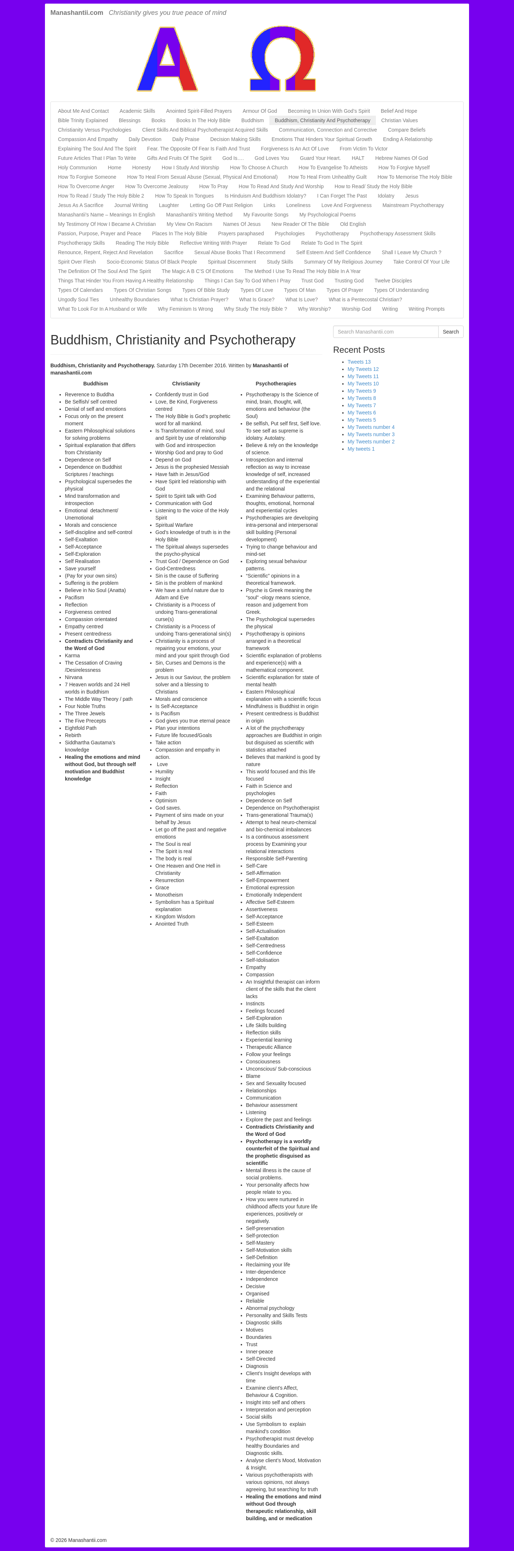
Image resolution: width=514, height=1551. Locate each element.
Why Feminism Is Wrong (185, 309)
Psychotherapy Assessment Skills (398, 233)
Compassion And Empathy (88, 139)
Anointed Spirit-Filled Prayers (199, 111)
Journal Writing (131, 205)
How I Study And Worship (190, 167)
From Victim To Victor (363, 149)
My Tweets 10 (363, 383)
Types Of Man (300, 290)
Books (159, 120)
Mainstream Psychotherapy (413, 205)
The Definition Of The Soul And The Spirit (104, 271)
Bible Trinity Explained (83, 120)
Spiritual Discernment (232, 262)
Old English (353, 224)
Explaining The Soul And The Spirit (97, 149)
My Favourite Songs (266, 215)
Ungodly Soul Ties (78, 299)
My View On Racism (189, 224)
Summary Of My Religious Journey (343, 262)
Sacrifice (173, 252)
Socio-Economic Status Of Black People (152, 262)
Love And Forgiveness (347, 205)
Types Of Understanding (401, 290)
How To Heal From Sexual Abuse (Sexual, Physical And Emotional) (202, 177)
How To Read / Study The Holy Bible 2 (101, 196)
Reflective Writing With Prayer (213, 243)
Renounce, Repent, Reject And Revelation (105, 252)
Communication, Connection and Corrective (328, 130)
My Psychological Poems (327, 215)
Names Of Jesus (242, 224)
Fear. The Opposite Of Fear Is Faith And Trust (198, 149)
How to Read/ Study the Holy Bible (374, 186)
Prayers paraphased (241, 233)
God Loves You (272, 158)
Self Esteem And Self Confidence (333, 252)
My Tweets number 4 (371, 427)
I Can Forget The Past (342, 196)
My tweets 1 (361, 449)
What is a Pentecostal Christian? (365, 299)
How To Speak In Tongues (184, 196)
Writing (390, 309)
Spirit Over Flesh (77, 262)
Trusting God (349, 281)
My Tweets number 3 (371, 434)
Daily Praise (185, 139)
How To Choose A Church (259, 167)
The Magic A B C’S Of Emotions (197, 271)
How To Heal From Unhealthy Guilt (327, 177)
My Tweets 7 (362, 405)
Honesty (141, 167)
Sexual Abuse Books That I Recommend (239, 252)
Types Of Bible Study (205, 290)
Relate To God (274, 243)
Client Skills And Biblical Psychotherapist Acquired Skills (205, 130)
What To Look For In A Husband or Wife (102, 309)
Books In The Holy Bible (204, 120)
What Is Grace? (256, 299)
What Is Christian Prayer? (200, 299)
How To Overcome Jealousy (156, 186)
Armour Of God (260, 111)
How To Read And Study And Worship (281, 186)
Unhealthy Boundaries (135, 299)
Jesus (412, 196)
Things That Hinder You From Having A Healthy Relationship (126, 281)
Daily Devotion (145, 139)
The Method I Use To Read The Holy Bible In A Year (302, 271)
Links (269, 205)
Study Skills (280, 262)
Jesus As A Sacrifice (80, 205)
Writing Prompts (426, 309)
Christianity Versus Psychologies (94, 130)
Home (114, 167)
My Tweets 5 (362, 420)
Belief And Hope (399, 111)
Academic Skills (137, 111)
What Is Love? (301, 299)
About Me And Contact (83, 111)
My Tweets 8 (362, 398)
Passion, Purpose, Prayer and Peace (99, 233)
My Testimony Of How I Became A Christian (107, 224)
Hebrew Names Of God (401, 158)
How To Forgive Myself (404, 167)
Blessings (130, 120)
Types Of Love (256, 290)
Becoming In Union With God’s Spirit (329, 111)
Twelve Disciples (393, 281)
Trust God (312, 281)
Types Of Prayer (345, 290)
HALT (358, 158)
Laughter (169, 205)
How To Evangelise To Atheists (333, 167)
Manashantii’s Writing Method (199, 215)
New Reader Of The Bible (300, 224)
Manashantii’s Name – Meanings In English (106, 215)
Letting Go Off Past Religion (221, 205)
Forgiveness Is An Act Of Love (295, 149)
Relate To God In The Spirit (331, 243)
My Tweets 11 (363, 376)
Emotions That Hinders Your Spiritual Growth (321, 139)
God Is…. (233, 158)
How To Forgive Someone (87, 177)
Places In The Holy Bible (179, 233)
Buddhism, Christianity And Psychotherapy (322, 120)
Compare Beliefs (407, 130)
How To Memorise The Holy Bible (414, 177)
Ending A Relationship (407, 139)
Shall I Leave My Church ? (411, 252)
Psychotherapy (332, 233)
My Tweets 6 (362, 412)
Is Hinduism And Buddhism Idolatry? (265, 196)
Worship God (356, 309)
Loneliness (298, 205)
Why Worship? (314, 309)
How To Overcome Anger (86, 186)
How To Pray (213, 186)
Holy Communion (77, 167)
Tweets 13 (359, 362)
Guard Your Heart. (320, 158)
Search (451, 332)
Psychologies (290, 233)
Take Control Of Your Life (421, 262)
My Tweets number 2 (371, 441)
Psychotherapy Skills (81, 243)
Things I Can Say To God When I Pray (247, 281)
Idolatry (386, 196)
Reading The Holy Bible (142, 243)
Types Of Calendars (80, 290)
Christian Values (399, 120)
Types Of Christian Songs (142, 290)
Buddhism (252, 120)
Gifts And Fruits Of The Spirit (179, 158)
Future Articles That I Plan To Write (97, 158)
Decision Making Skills (235, 139)
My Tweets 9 (362, 391)
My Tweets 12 (363, 369)
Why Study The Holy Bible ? (255, 309)
